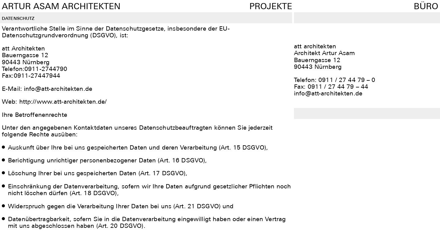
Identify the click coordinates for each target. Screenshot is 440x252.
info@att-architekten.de (328, 93)
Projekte (270, 6)
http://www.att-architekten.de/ (63, 101)
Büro (426, 6)
